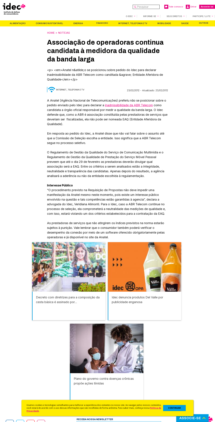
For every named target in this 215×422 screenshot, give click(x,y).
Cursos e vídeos (117, 376)
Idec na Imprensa (67, 371)
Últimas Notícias (66, 376)
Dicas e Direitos (117, 380)
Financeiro (102, 23)
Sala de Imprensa (17, 389)
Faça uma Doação (168, 376)
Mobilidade (164, 23)
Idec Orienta (115, 384)
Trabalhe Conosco (18, 393)
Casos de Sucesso (119, 398)
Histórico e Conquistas (20, 384)
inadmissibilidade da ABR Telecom (129, 105)
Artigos (61, 384)
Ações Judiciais (117, 393)
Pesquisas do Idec (119, 389)
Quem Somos (14, 371)
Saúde (185, 23)
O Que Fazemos (16, 376)
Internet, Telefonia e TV (132, 23)
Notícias (65, 32)
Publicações (64, 389)
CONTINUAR (174, 408)
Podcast (62, 398)
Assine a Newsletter (69, 393)
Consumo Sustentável (49, 23)
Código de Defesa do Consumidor (128, 371)
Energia (78, 23)
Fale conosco (173, 7)
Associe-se (207, 6)
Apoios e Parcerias (18, 380)
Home (51, 32)
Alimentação (18, 23)
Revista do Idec (66, 380)
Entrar (191, 7)
